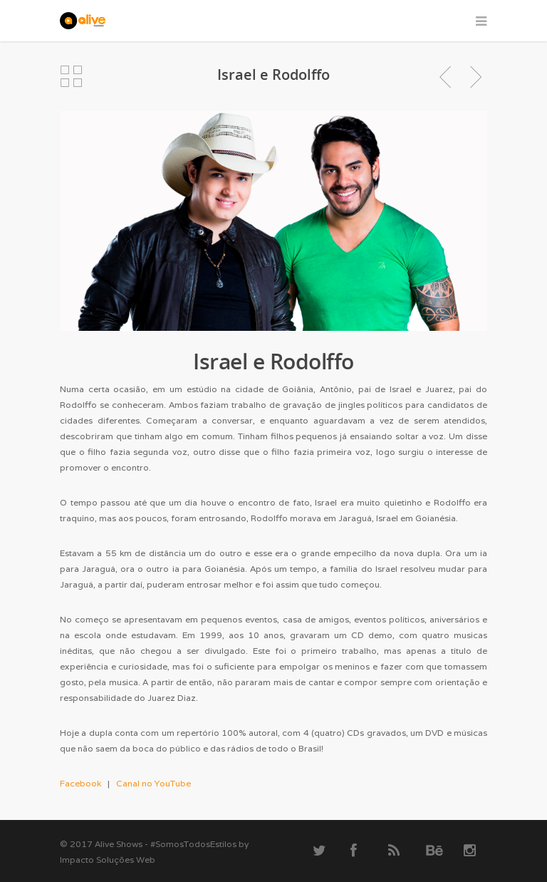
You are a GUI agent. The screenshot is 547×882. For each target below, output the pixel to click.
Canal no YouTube (153, 783)
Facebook (80, 783)
